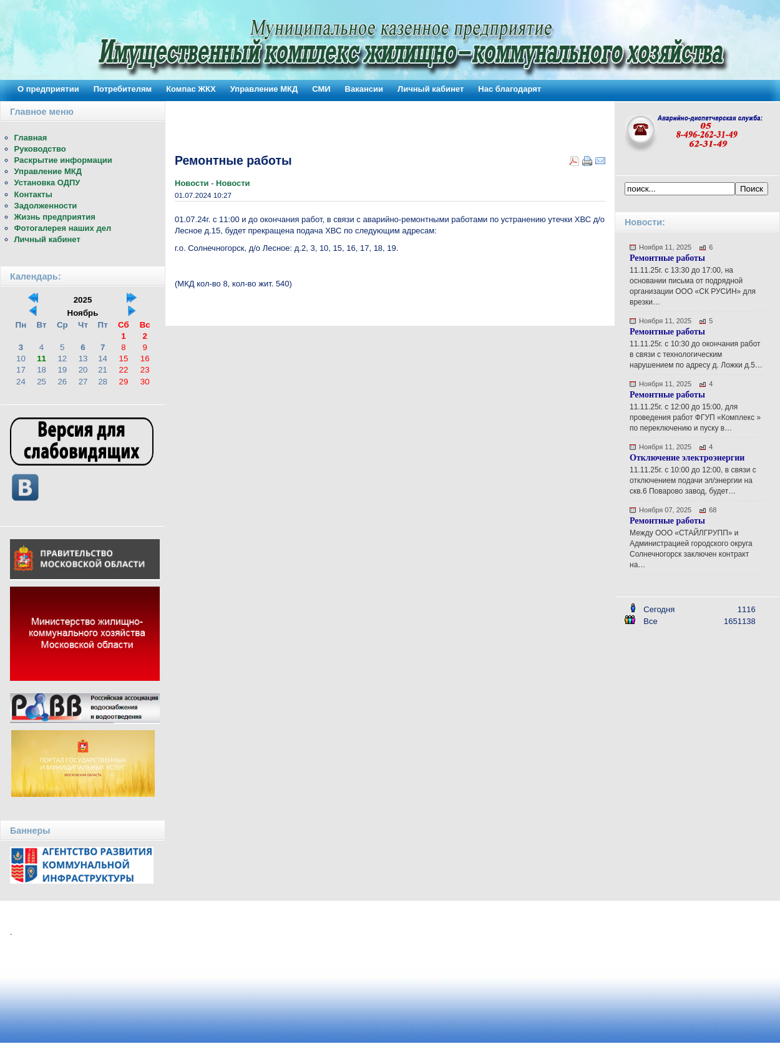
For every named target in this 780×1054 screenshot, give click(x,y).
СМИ (321, 89)
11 (41, 358)
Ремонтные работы (667, 258)
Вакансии (364, 89)
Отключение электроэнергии (687, 457)
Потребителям (123, 89)
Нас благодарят (509, 89)
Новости (193, 183)
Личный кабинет (430, 89)
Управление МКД (264, 89)
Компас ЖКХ (191, 89)
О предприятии (48, 89)
